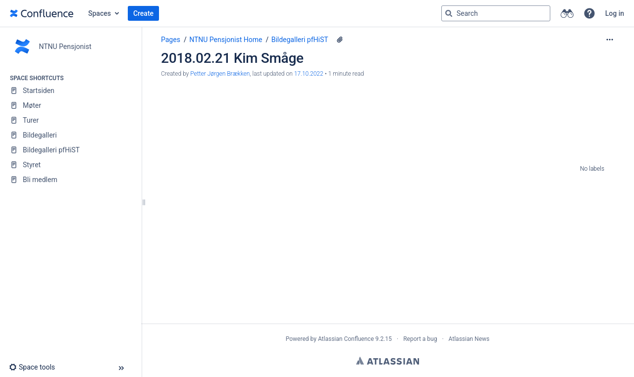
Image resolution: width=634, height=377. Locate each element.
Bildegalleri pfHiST (299, 40)
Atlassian (387, 360)
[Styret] (70, 164)
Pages (170, 40)
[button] (589, 13)
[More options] (609, 39)
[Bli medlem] (70, 179)
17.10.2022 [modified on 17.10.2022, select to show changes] (308, 73)
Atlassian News (469, 338)
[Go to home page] (41, 13)
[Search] (449, 13)
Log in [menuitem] (614, 13)
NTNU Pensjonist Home (225, 40)
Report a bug (420, 338)
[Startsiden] (70, 90)
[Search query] (495, 13)
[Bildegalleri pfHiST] (70, 149)
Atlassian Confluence (346, 338)
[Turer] (70, 120)
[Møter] (70, 105)
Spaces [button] (99, 13)
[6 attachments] (340, 40)
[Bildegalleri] (70, 135)
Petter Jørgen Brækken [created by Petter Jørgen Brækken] (220, 73)
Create (143, 13)
